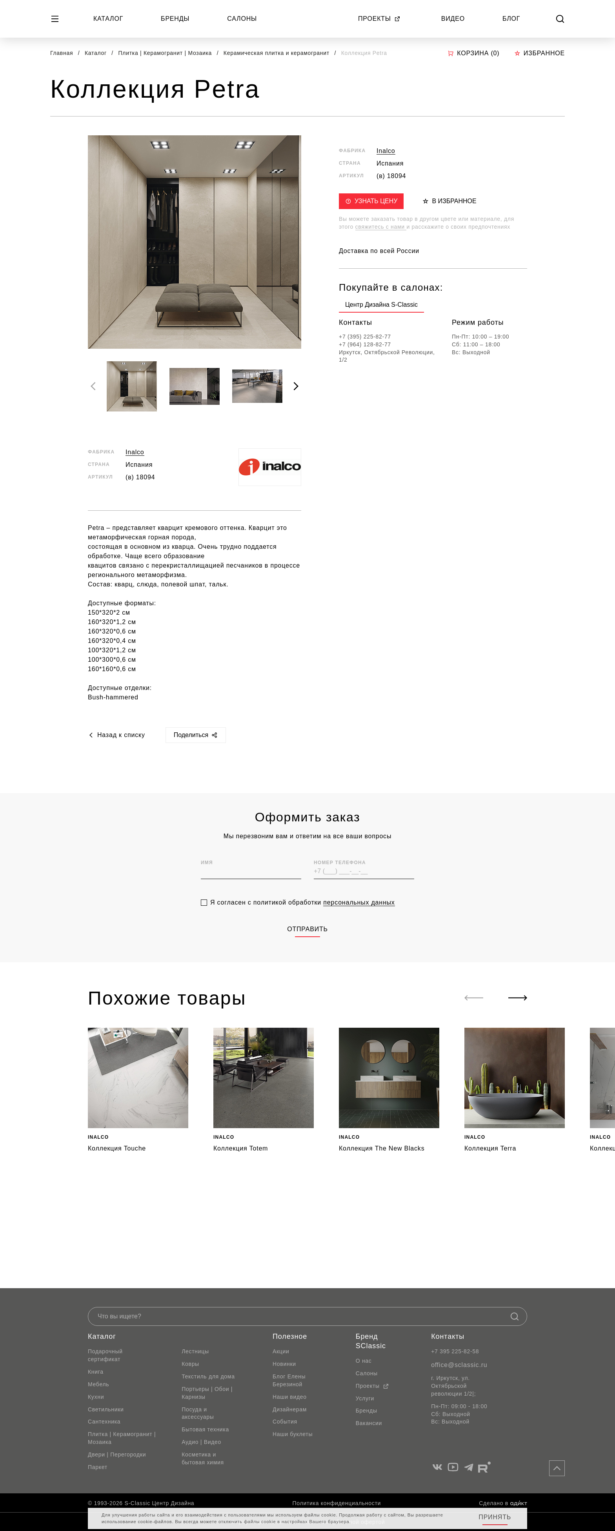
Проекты (379, 18)
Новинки (284, 1364)
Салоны (242, 18)
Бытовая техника (205, 1429)
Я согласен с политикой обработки (302, 915)
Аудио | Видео (201, 1442)
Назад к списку (116, 735)
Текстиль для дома (208, 1376)
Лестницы (195, 1351)
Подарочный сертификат (105, 1355)
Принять (495, 1517)
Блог (511, 18)
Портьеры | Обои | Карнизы (207, 1393)
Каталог (108, 18)
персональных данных (359, 915)
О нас (364, 1361)
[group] (381, 306)
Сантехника (104, 1421)
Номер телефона (340, 876)
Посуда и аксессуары (198, 1413)
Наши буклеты (293, 1434)
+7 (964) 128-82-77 (365, 344)
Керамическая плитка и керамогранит (277, 53)
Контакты (447, 1336)
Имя (207, 876)
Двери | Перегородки (117, 1454)
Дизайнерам (290, 1409)
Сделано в (503, 1503)
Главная (61, 53)
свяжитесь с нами (381, 227)
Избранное (539, 53)
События (285, 1421)
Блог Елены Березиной (289, 1380)
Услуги (365, 1398)
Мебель (98, 1384)
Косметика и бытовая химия (203, 1458)
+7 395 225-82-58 (455, 1351)
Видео (453, 18)
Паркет (97, 1467)
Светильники (106, 1409)
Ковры (190, 1364)
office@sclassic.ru (459, 1365)
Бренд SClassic (371, 1341)
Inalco (135, 452)
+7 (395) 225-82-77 (365, 336)
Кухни (96, 1397)
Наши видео (290, 1397)
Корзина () (473, 53)
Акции (281, 1351)
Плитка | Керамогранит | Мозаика (166, 53)
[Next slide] (296, 386)
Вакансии (369, 1423)
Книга (96, 1372)
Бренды (175, 18)
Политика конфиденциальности (337, 1503)
